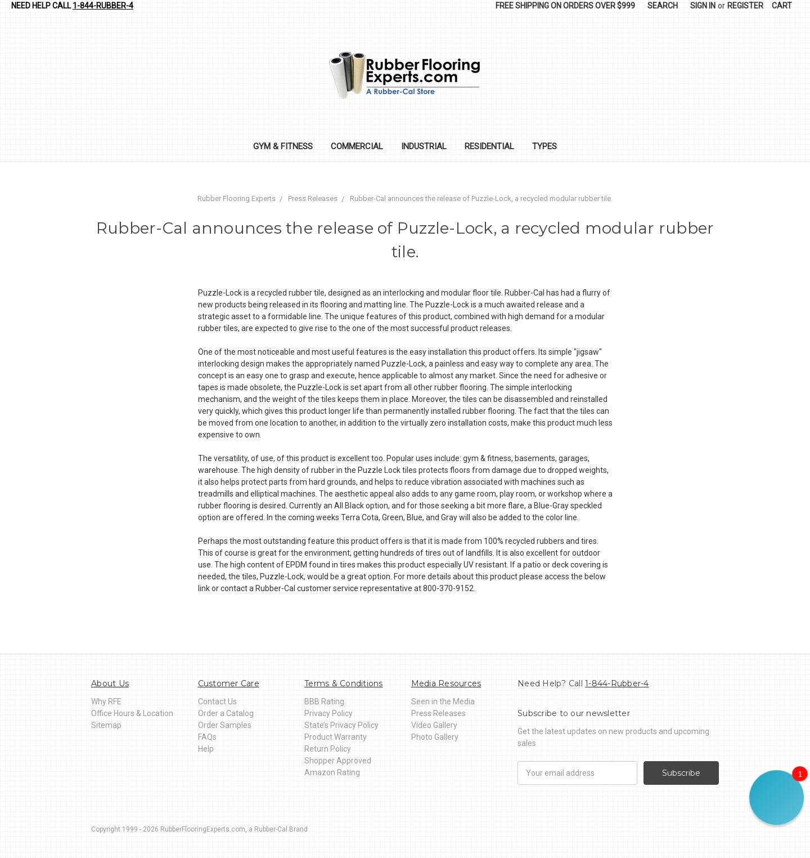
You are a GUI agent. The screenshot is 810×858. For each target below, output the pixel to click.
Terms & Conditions (343, 683)
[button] (776, 797)
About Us (110, 683)
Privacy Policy (328, 713)
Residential (489, 146)
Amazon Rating (332, 772)
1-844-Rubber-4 (103, 5)
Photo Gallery (434, 736)
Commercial (357, 146)
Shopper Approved (337, 760)
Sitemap (106, 725)
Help (206, 748)
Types (544, 146)
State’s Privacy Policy (341, 725)
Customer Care (228, 683)
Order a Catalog (226, 713)
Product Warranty (335, 736)
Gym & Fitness (283, 146)
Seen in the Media (443, 701)
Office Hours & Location (132, 713)
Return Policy (327, 748)
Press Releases (438, 713)
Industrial (424, 146)
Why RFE (106, 701)
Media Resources (446, 683)
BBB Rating (324, 701)
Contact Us (217, 701)
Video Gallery (434, 725)
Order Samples (224, 725)
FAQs (207, 736)
